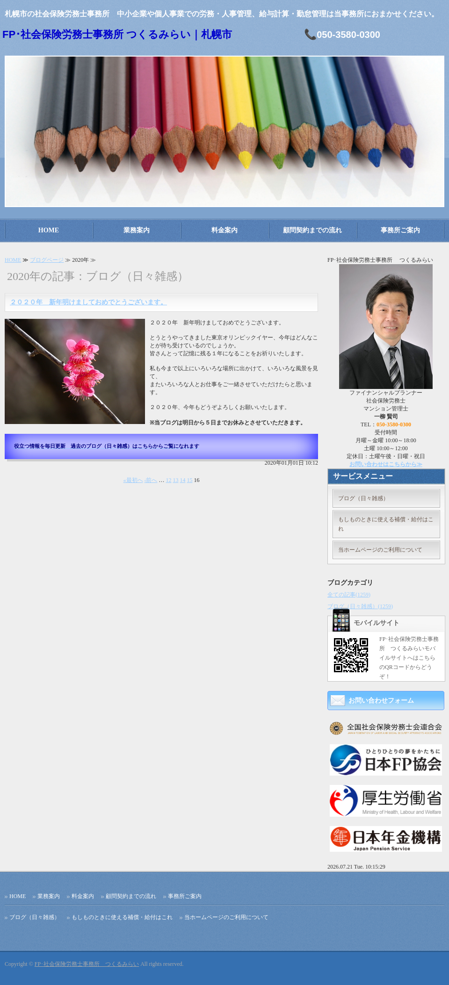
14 (183, 480)
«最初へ (133, 480)
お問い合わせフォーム (381, 700)
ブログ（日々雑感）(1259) (360, 606)
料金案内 (224, 230)
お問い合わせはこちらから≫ (385, 464)
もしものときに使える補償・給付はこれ (386, 524)
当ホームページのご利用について (380, 549)
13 (176, 480)
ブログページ (47, 260)
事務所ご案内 (400, 230)
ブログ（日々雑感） (363, 498)
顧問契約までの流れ (312, 230)
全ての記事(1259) (348, 594)
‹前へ (151, 480)
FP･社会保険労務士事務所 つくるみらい (87, 964)
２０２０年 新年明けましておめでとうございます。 (88, 302)
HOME (48, 230)
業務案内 (136, 230)
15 (190, 480)
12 (169, 480)
